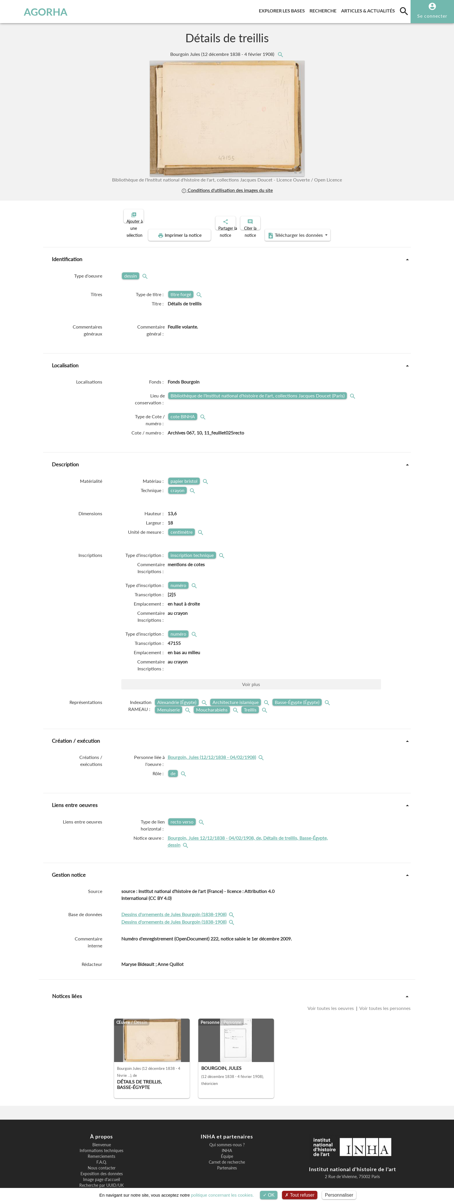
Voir (251, 664)
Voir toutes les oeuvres (331, 988)
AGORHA (35, 11)
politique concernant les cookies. (222, 1195)
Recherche (324, 9)
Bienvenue (101, 1124)
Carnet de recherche (227, 1142)
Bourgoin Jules (222, 54)
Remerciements (101, 1136)
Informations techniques (101, 1130)
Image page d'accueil (101, 1159)
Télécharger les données (360, 215)
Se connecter (432, 16)
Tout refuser (299, 1195)
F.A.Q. (101, 1142)
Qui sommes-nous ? (227, 1124)
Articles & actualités (369, 9)
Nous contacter (102, 1148)
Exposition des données (101, 1153)
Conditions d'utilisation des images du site (227, 190)
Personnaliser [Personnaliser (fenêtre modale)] (339, 1195)
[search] (404, 11)
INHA (227, 1130)
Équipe (227, 1136)
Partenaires (227, 1148)
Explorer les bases (283, 9)
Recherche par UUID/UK (101, 1165)
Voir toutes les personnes (384, 988)
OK (269, 1195)
